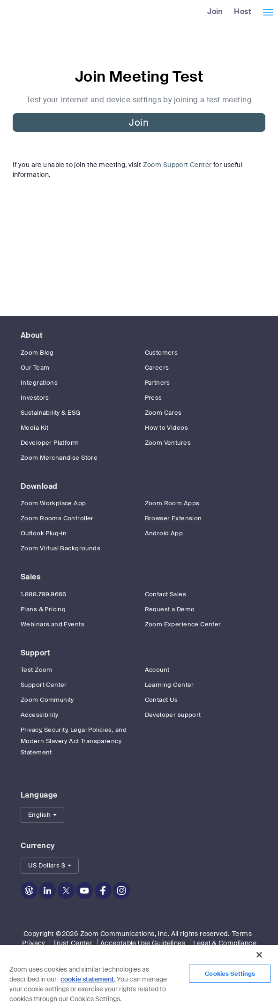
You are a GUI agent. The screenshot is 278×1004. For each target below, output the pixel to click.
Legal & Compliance (225, 943)
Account (157, 670)
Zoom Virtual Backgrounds (60, 548)
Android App (164, 533)
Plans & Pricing (43, 609)
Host (242, 11)
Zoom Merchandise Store (59, 458)
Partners (157, 383)
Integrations (39, 383)
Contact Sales (165, 594)
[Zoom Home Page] (3, 11)
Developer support (173, 715)
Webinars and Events (52, 624)
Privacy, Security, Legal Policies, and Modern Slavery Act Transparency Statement (74, 741)
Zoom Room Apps (172, 503)
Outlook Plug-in (44, 533)
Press (153, 398)
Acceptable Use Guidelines (143, 943)
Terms (242, 933)
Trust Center (72, 943)
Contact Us (161, 700)
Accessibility (39, 715)
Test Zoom (37, 670)
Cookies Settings (230, 974)
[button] (42, 815)
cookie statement (87, 979)
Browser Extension (173, 518)
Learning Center (169, 685)
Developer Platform (50, 443)
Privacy (33, 943)
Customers (161, 353)
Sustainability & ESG (50, 413)
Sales (30, 577)
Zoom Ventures (168, 443)
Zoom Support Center (177, 164)
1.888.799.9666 (44, 594)
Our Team (35, 368)
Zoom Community (47, 700)
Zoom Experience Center (183, 624)
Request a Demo (170, 609)
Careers (157, 368)
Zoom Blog (37, 353)
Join (215, 11)
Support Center (44, 685)
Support (35, 653)
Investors (35, 398)
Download (39, 486)
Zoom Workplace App (53, 503)
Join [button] (139, 122)
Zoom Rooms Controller (57, 518)
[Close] (259, 955)
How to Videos (166, 428)
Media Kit (35, 428)
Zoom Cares (163, 413)
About (32, 335)
